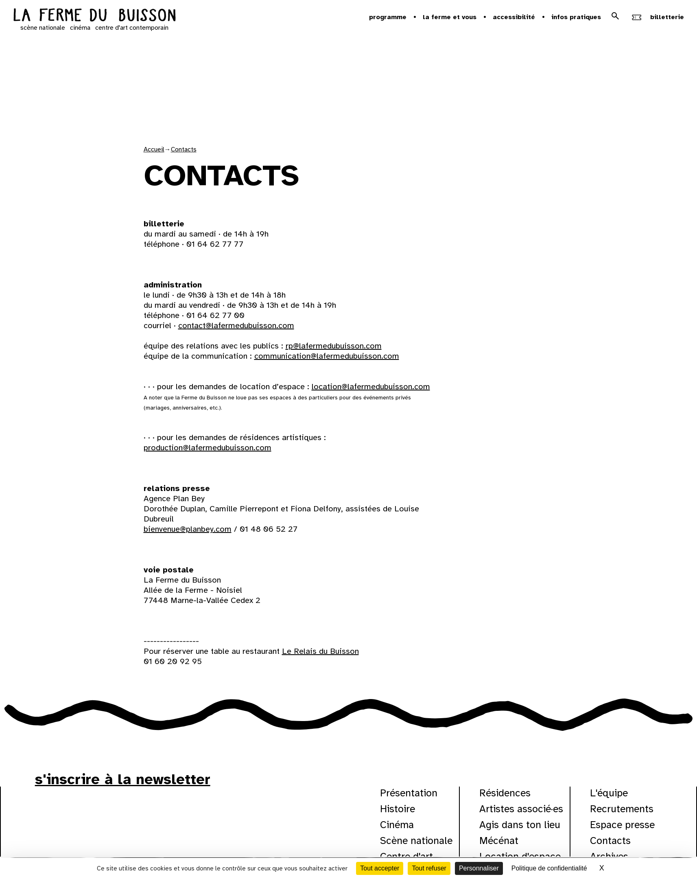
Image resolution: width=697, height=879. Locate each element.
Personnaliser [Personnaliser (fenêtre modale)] (479, 868)
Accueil (154, 149)
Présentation (408, 793)
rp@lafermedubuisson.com (334, 346)
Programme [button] (387, 17)
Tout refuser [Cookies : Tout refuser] (429, 868)
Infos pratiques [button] (576, 17)
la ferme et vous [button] (449, 17)
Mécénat (498, 840)
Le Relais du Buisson (320, 651)
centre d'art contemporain (131, 28)
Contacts (184, 149)
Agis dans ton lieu (519, 824)
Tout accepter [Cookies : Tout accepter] (379, 868)
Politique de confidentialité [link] (549, 868)
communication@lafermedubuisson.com (326, 356)
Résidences (505, 793)
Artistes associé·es (521, 808)
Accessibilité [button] (514, 17)
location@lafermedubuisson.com (371, 386)
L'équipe (609, 793)
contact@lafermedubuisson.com (236, 325)
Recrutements (621, 808)
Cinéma (397, 824)
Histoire (397, 808)
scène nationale (42, 28)
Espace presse (622, 824)
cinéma (80, 28)
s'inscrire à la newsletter (122, 779)
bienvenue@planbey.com (188, 529)
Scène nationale (416, 840)
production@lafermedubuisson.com (207, 448)
